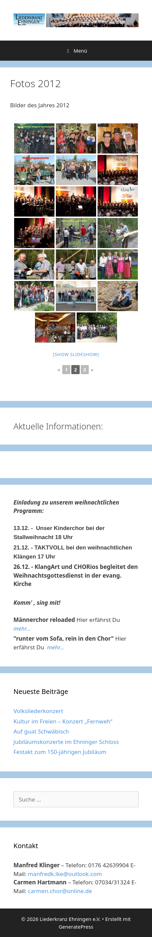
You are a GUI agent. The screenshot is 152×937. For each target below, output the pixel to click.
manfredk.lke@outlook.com (65, 874)
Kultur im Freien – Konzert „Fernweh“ (62, 721)
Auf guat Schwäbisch (41, 731)
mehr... (22, 628)
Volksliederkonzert (38, 711)
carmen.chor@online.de (60, 891)
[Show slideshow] (76, 354)
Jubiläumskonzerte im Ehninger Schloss (66, 742)
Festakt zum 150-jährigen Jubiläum (59, 752)
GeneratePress (76, 926)
